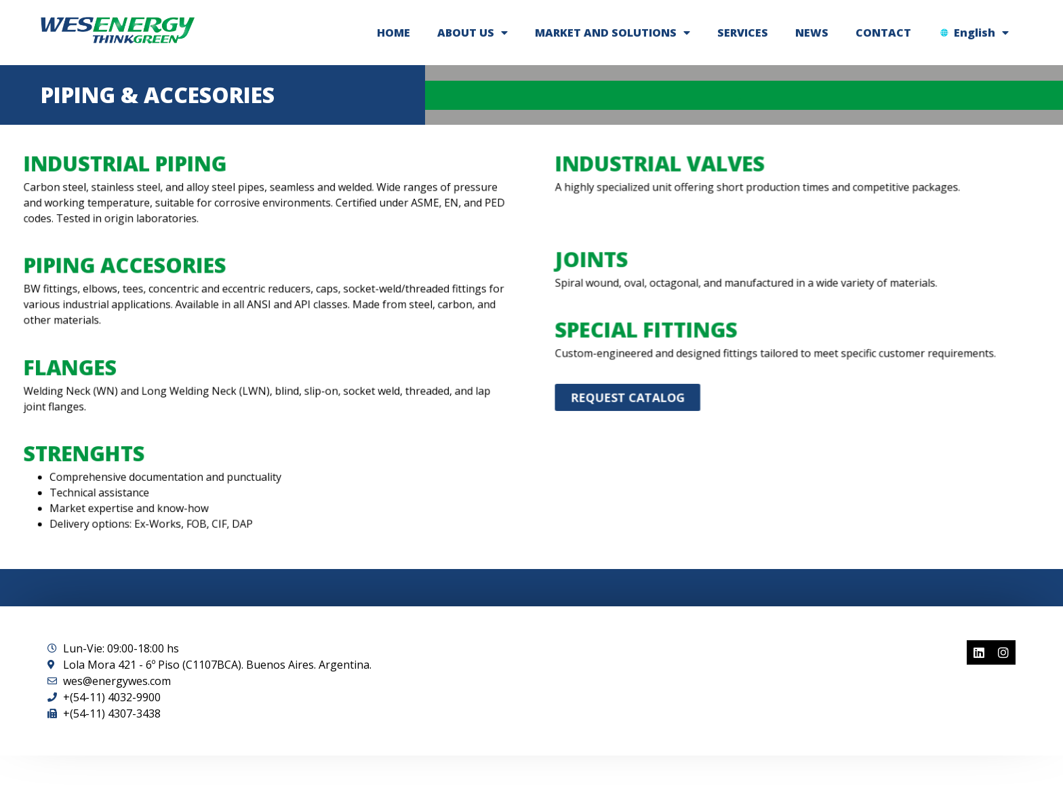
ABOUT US (472, 32)
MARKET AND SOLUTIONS (612, 32)
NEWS (811, 32)
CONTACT (883, 32)
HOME (393, 32)
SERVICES (742, 32)
